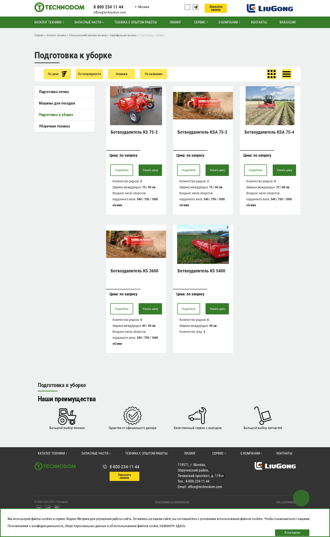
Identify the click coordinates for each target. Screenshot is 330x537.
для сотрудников (286, 501)
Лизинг (175, 22)
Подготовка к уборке (56, 114)
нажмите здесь (172, 525)
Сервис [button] (200, 22)
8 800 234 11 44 (108, 7)
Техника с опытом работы (135, 22)
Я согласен (292, 533)
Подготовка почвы (54, 91)
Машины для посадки (57, 103)
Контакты (259, 22)
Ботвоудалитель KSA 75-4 (269, 132)
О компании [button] (228, 22)
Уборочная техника (54, 126)
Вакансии (288, 22)
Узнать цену (150, 170)
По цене (57, 74)
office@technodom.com (110, 12)
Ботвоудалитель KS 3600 (134, 271)
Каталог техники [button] (47, 22)
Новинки (121, 74)
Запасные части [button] (87, 22)
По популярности (89, 74)
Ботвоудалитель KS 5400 (201, 271)
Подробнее (122, 170)
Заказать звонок (216, 8)
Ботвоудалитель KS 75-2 (134, 132)
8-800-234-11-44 (124, 466)
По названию (153, 74)
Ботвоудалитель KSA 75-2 (202, 132)
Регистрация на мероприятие (172, 501)
